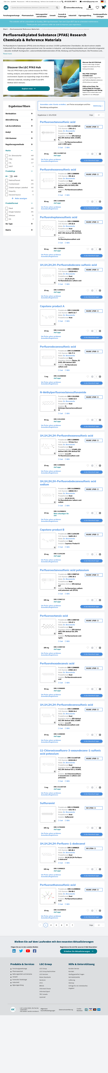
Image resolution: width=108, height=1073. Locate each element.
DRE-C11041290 (73, 310)
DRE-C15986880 (73, 221)
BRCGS (41, 986)
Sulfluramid (47, 803)
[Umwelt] (11, 977)
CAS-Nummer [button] (19, 138)
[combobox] (34, 7)
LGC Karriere (43, 974)
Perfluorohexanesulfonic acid (58, 169)
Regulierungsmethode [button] (19, 144)
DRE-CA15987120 (74, 126)
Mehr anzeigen (21, 198)
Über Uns (7, 1)
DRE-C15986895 (73, 668)
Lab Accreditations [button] (19, 126)
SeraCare (42, 980)
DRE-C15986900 (73, 174)
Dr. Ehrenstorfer (69, 131)
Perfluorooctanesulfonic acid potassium (65, 570)
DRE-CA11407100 (74, 758)
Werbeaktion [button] (19, 113)
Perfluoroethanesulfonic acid (58, 885)
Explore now (27, 88)
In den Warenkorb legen (91, 160)
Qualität (13, 1)
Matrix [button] (19, 230)
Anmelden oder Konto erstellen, (53, 104)
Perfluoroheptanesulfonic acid (59, 217)
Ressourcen (20, 1)
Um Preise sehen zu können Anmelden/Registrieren (51, 160)
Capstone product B (52, 529)
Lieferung (72, 980)
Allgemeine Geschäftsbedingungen (47, 1010)
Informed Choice (45, 989)
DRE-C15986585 (73, 709)
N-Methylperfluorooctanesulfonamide (63, 392)
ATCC (41, 983)
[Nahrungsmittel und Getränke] (11, 974)
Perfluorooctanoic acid (54, 615)
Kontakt (71, 971)
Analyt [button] (19, 132)
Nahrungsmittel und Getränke (22, 974)
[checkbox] (6, 155)
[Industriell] (11, 983)
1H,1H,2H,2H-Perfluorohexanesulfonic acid (66, 435)
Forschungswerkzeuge (20, 969)
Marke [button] (19, 150)
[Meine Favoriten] (97, 8)
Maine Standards (45, 977)
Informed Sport (44, 991)
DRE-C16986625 (73, 848)
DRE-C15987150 (73, 620)
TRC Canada (43, 994)
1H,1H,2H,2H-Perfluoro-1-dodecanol (63, 843)
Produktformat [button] (19, 203)
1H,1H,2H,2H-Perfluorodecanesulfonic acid (66, 704)
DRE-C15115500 (73, 396)
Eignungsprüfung (18, 985)
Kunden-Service (74, 969)
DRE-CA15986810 (74, 889)
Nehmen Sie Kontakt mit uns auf (51, 1)
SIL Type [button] (19, 224)
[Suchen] (57, 7)
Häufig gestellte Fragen (76, 974)
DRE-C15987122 (73, 574)
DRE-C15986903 (73, 440)
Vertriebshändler (74, 977)
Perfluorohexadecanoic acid (57, 663)
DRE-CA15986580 (74, 351)
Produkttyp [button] (19, 171)
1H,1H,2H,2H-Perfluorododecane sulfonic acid (68, 264)
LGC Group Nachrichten (47, 971)
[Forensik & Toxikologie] (11, 980)
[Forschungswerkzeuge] (11, 969)
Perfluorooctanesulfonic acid (58, 122)
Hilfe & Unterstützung (32, 1)
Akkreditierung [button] (19, 119)
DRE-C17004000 (73, 807)
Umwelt (15, 977)
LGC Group (43, 969)
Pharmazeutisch (18, 971)
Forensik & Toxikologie (20, 980)
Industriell (16, 982)
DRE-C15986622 (73, 269)
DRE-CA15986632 (74, 489)
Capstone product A (52, 306)
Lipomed (42, 997)
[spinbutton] (96, 153)
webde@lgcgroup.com (90, 1)
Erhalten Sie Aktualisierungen (77, 951)
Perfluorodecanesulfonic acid (58, 346)
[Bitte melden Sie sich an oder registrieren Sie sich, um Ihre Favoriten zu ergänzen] (88, 154)
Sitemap (71, 983)
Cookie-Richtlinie (80, 1010)
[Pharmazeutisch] (11, 972)
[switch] (11, 176)
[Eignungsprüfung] (11, 985)
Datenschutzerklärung (66, 1010)
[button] (100, 154)
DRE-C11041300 (73, 534)
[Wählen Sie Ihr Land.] (103, 1)
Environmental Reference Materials (24, 29)
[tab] (19, 113)
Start (5, 29)
